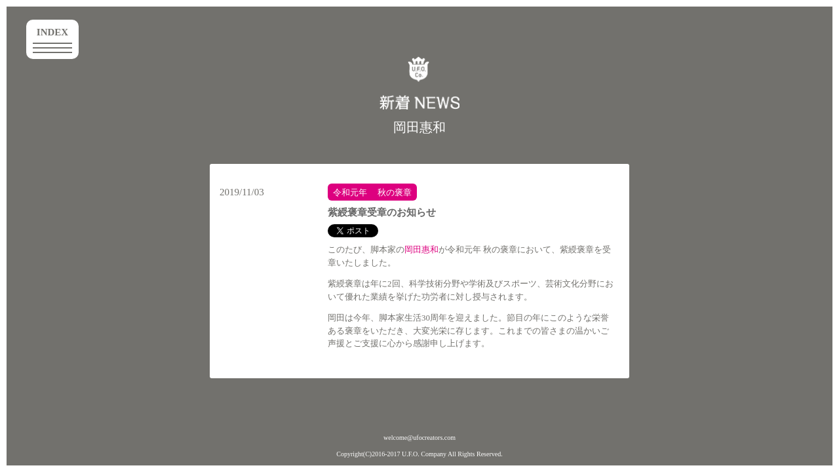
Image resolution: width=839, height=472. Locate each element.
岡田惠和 (419, 127)
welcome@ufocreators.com (419, 437)
